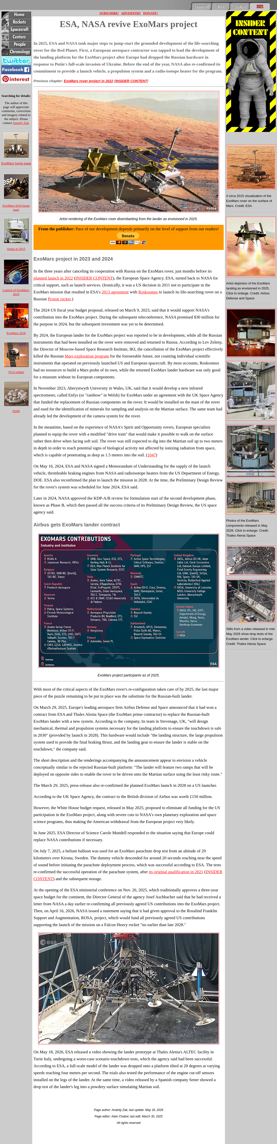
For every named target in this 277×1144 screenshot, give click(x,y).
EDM (16, 411)
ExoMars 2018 (16, 333)
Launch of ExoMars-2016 (16, 292)
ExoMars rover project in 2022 (88, 81)
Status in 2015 (16, 249)
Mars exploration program (87, 356)
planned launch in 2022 (53, 278)
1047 (151, 455)
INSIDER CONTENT (131, 81)
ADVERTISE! (131, 13)
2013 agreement (115, 292)
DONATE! (150, 13)
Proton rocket (59, 299)
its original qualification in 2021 (176, 871)
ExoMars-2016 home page (16, 207)
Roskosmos (148, 292)
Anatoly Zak (21, 123)
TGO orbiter (16, 372)
